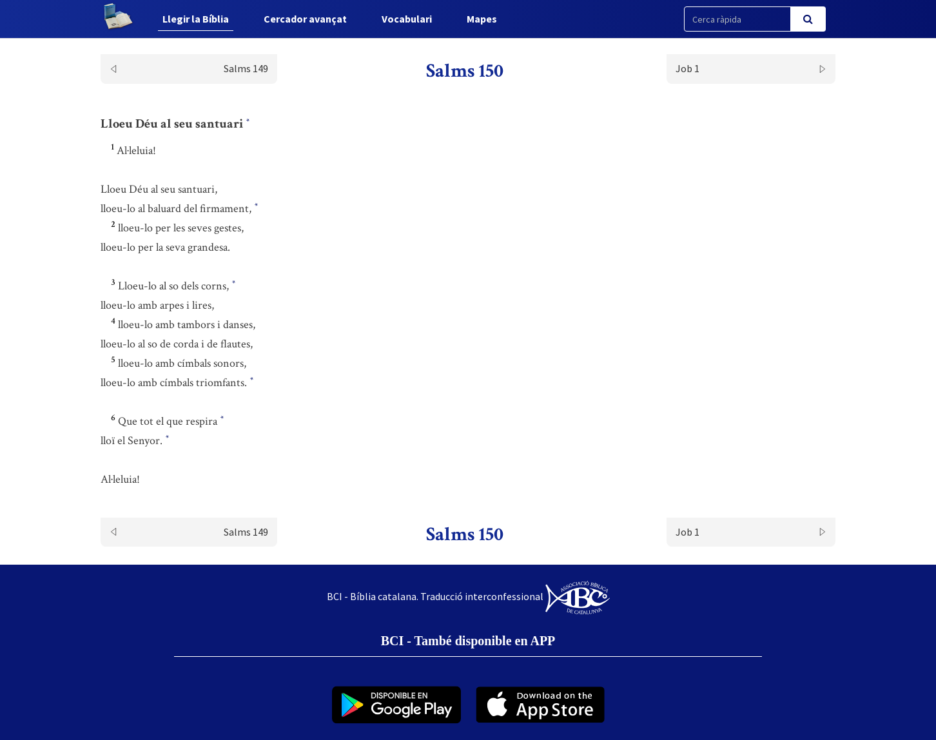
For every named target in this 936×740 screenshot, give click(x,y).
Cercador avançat (305, 18)
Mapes (482, 18)
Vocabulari (407, 18)
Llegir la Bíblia (195, 18)
